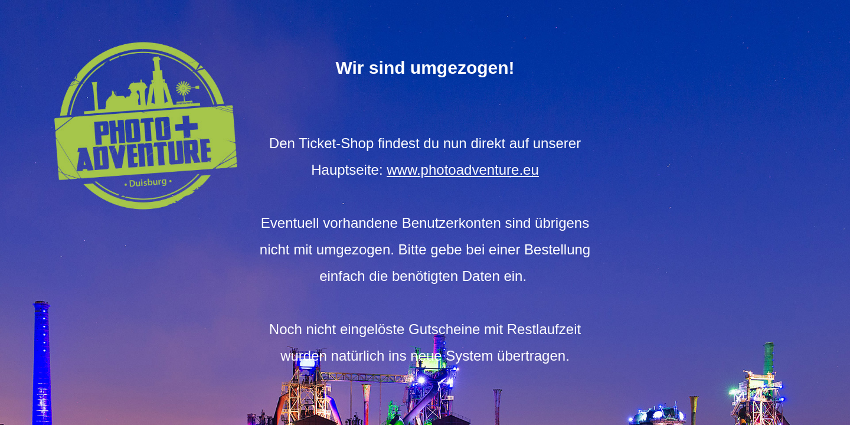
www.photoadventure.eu (463, 170)
